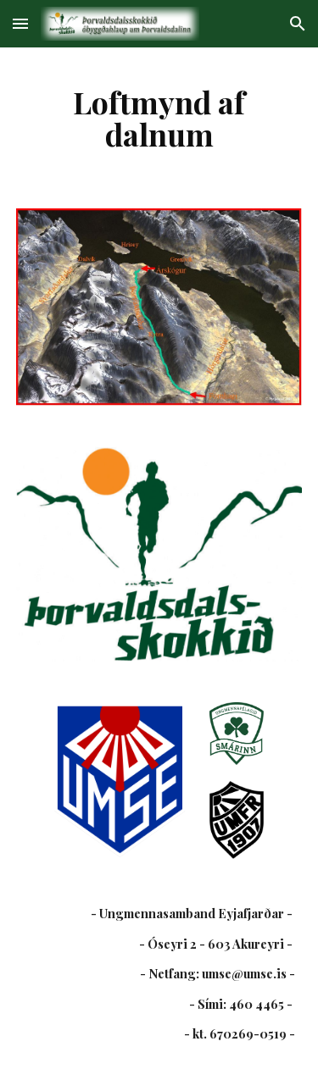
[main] (159, 118)
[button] (20, 23)
